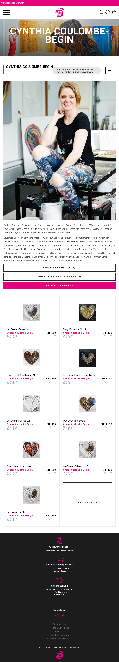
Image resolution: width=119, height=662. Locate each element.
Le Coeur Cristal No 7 (75, 466)
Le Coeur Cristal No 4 (19, 329)
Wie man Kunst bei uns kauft (59, 639)
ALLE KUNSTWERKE (59, 285)
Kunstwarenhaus (55, 647)
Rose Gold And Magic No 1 (23, 375)
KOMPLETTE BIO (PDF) (59, 267)
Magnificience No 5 (74, 329)
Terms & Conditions (59, 628)
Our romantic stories (19, 466)
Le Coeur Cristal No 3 (19, 512)
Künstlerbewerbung (59, 635)
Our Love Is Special (74, 420)
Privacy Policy (59, 624)
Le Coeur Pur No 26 (18, 420)
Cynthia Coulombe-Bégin (20, 333)
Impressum (59, 631)
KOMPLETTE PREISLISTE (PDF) (59, 276)
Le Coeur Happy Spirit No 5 (79, 375)
